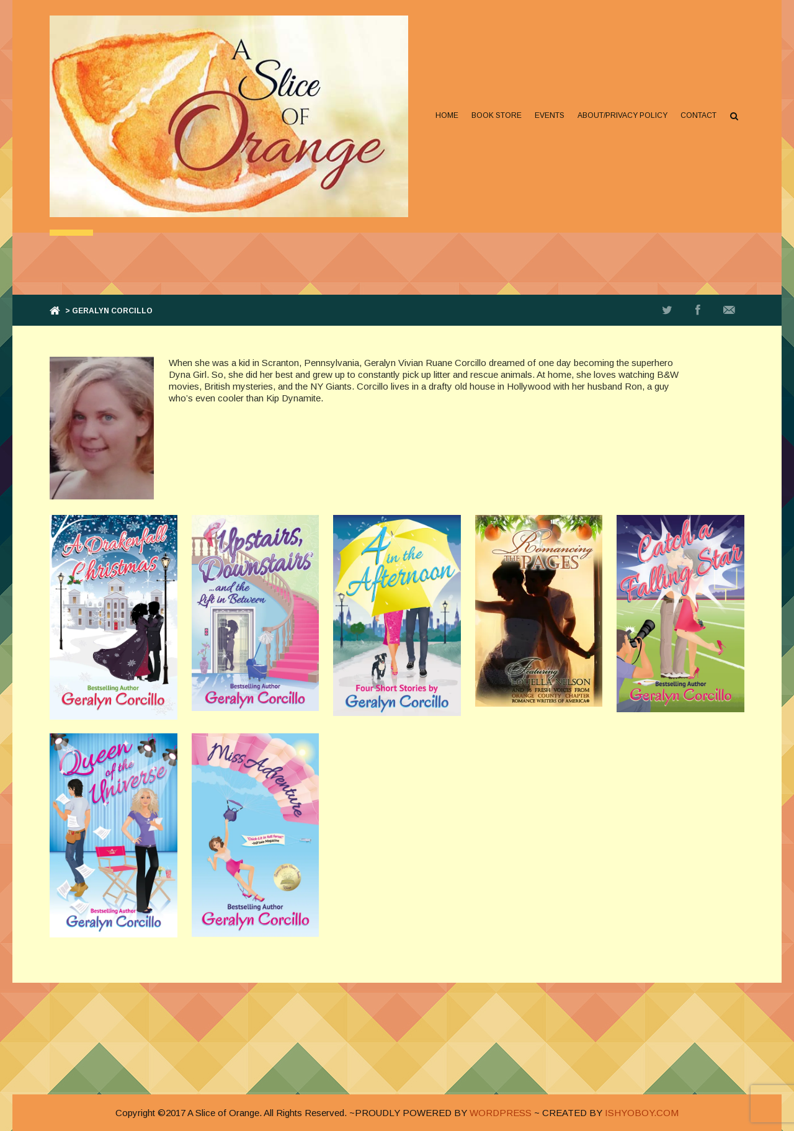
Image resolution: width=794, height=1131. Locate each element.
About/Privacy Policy (622, 115)
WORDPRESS (501, 1112)
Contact (698, 115)
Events (549, 115)
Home (446, 115)
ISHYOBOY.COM (642, 1112)
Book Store (496, 115)
